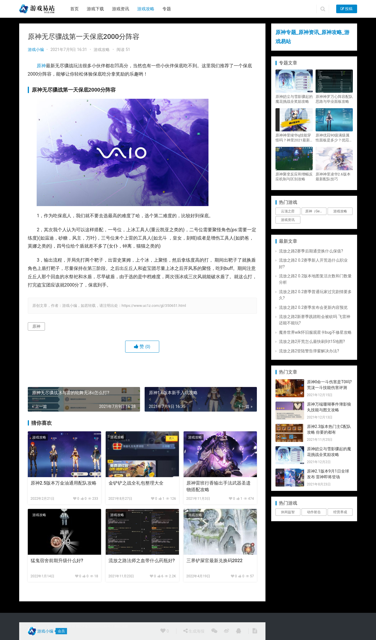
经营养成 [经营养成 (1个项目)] (340, 512)
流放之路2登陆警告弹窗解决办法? (309, 351)
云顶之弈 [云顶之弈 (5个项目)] (288, 211)
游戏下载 (95, 8)
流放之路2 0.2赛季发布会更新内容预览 (313, 307)
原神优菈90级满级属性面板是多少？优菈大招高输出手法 (334, 138)
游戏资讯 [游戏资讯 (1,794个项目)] (288, 220)
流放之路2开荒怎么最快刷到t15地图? (312, 341)
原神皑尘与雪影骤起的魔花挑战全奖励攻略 (294, 99)
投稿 (346, 9)
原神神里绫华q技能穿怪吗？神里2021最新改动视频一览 (293, 138)
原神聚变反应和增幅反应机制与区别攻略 (294, 176)
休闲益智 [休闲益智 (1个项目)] (288, 512)
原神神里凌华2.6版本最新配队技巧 (333, 176)
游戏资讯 (120, 8)
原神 (41, 65)
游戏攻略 (145, 8)
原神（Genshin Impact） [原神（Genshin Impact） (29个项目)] (315, 211)
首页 (74, 8)
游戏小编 (36, 49)
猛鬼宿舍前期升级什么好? (57, 560)
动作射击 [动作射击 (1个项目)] (314, 512)
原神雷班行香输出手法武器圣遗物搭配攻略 (218, 486)
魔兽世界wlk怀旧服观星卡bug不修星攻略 (315, 332)
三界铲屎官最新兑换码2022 (214, 560)
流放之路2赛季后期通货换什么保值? (311, 251)
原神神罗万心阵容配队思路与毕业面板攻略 (334, 99)
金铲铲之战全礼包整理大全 (136, 483)
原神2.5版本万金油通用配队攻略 (64, 483)
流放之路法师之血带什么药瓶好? (142, 560)
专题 (166, 8)
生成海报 (193, 630)
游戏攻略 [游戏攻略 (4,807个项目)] (340, 211)
